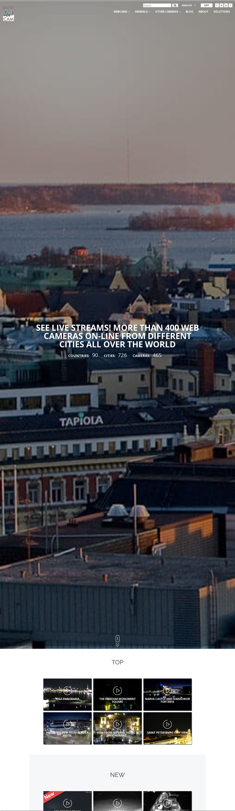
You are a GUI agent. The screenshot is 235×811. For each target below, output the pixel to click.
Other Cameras (168, 11)
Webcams (122, 11)
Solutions (222, 11)
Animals (142, 11)
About (203, 11)
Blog (189, 11)
